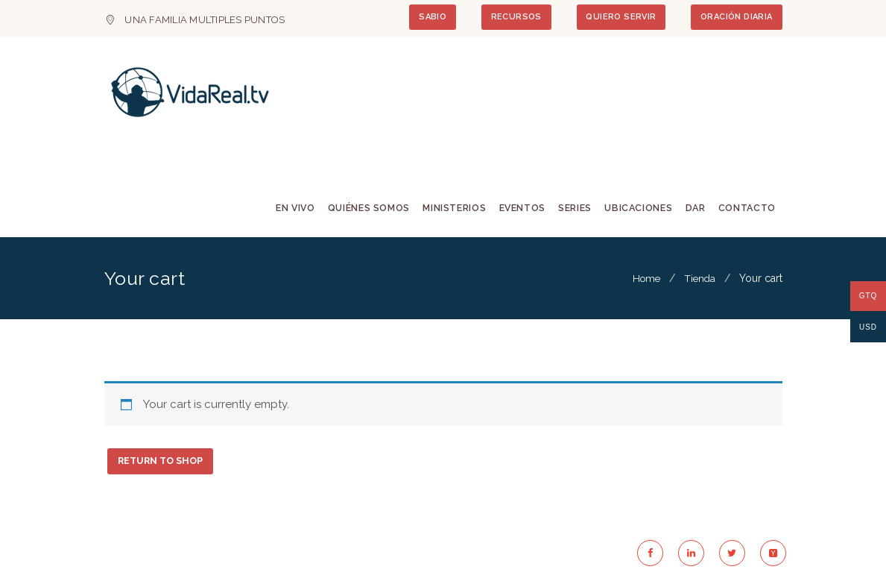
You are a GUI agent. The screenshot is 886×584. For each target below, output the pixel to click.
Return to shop (163, 464)
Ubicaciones (633, 208)
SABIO (414, 17)
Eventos (514, 208)
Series (568, 208)
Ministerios (443, 208)
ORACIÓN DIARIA (733, 17)
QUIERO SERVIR (613, 17)
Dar (691, 208)
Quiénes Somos (355, 208)
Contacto (745, 208)
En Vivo (279, 208)
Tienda (699, 280)
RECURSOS (502, 17)
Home (644, 280)
